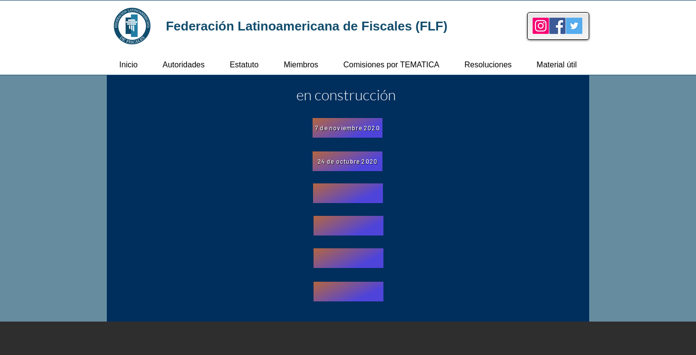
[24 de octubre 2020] (347, 161)
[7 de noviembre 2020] (347, 128)
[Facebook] (557, 26)
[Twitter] (574, 26)
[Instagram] (541, 26)
